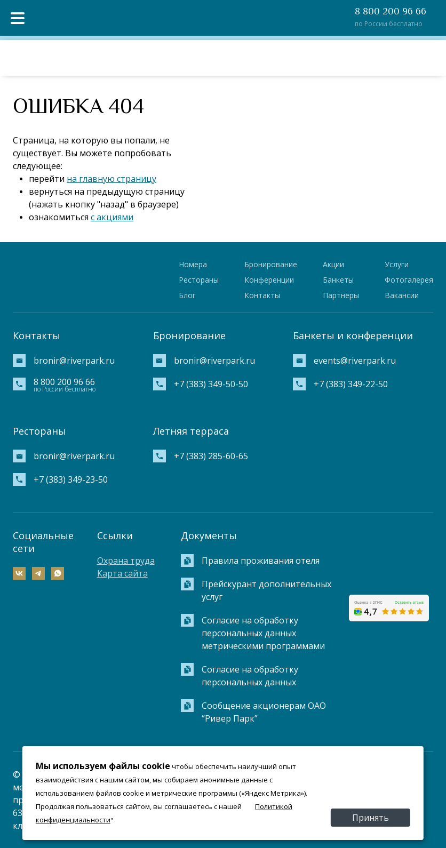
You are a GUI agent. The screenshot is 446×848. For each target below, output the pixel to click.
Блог (187, 295)
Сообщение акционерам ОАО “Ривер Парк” (264, 712)
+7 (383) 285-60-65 (211, 456)
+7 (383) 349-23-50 (71, 479)
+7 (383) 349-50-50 (211, 384)
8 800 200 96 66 (390, 11)
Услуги (397, 264)
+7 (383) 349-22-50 (351, 384)
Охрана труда (126, 560)
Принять (370, 817)
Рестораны (199, 280)
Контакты (262, 295)
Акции (333, 264)
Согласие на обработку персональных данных (250, 675)
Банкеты (338, 280)
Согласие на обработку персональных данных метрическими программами (263, 633)
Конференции (269, 280)
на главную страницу (111, 179)
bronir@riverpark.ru (74, 360)
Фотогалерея (409, 280)
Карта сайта (122, 573)
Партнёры (341, 295)
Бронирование (270, 264)
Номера (193, 264)
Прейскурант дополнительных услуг (266, 590)
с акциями (112, 217)
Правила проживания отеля (261, 560)
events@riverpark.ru (355, 360)
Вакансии (402, 295)
